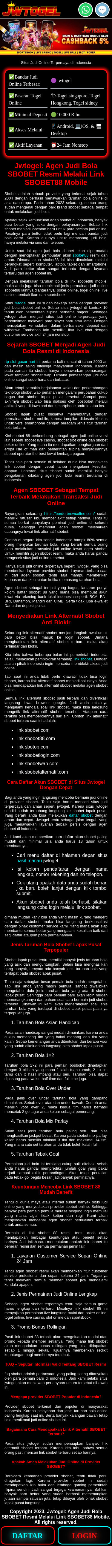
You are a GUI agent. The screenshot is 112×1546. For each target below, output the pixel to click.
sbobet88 (81, 255)
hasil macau (29, 860)
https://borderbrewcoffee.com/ (69, 513)
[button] (102, 9)
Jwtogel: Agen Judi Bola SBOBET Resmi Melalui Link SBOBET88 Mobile (55, 1514)
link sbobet (82, 659)
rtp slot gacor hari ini (22, 361)
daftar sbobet (81, 815)
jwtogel (21, 303)
